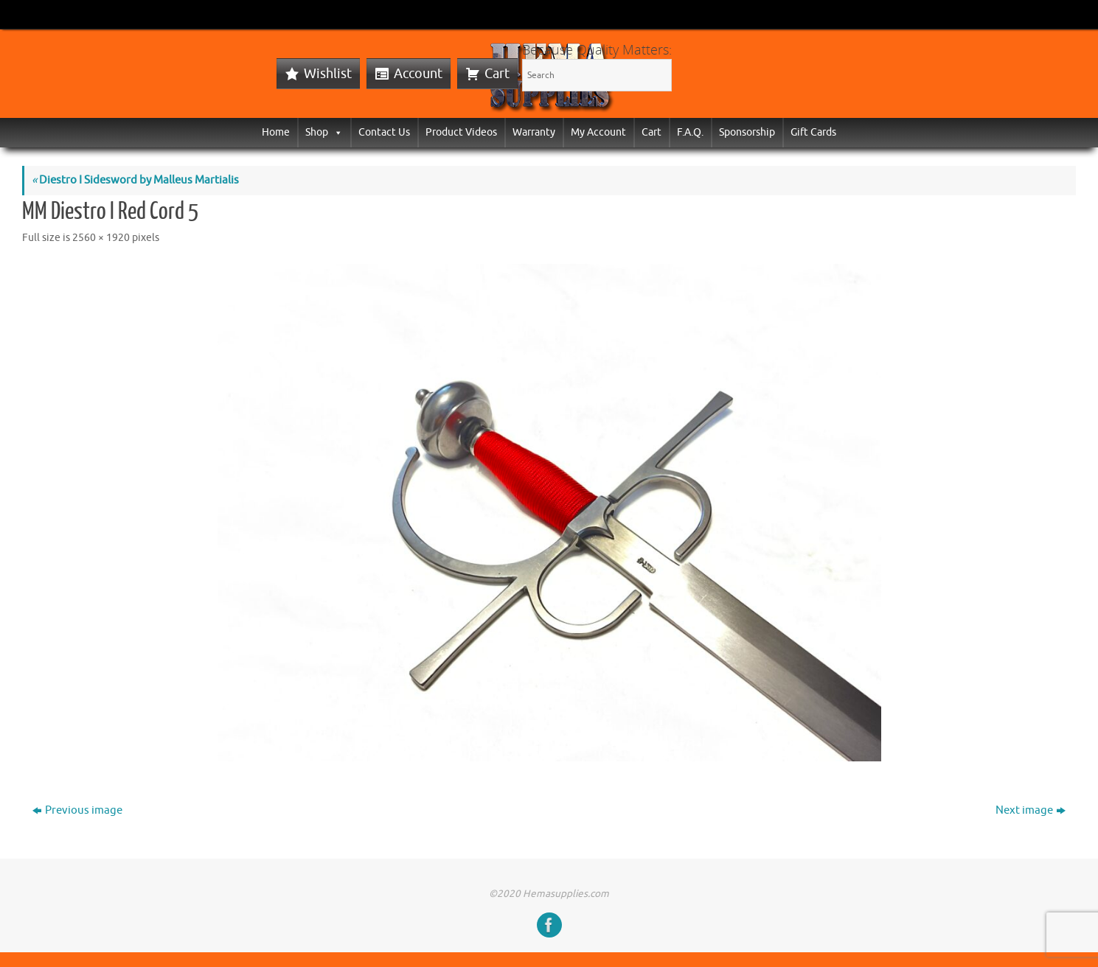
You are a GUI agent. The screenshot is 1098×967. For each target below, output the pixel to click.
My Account (598, 132)
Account (418, 74)
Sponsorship (747, 132)
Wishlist (328, 74)
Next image (1031, 810)
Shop (324, 132)
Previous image (77, 810)
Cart (497, 74)
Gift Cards (813, 132)
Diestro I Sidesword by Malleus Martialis (135, 180)
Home (276, 132)
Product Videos (461, 132)
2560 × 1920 (101, 237)
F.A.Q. (690, 132)
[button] (335, 132)
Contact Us (384, 132)
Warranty (533, 132)
